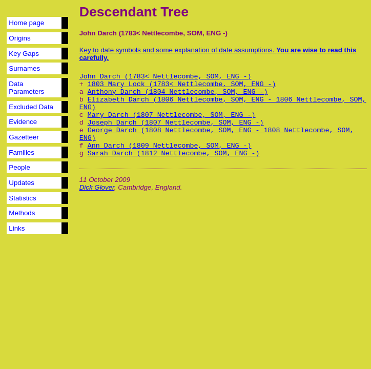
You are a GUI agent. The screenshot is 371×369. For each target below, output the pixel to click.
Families (21, 152)
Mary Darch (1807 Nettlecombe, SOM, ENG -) (172, 115)
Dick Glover (96, 187)
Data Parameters (26, 87)
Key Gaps (24, 53)
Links (17, 228)
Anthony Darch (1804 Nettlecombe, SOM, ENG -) (178, 92)
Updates (21, 183)
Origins (19, 38)
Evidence (23, 122)
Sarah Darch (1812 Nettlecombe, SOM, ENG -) (174, 153)
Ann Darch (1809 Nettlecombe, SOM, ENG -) (170, 146)
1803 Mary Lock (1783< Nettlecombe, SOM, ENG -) (182, 84)
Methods (22, 213)
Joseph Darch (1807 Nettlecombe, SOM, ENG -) (176, 123)
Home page (26, 23)
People (19, 167)
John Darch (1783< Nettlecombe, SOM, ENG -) (165, 76)
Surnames (24, 68)
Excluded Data (31, 107)
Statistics (22, 198)
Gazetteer (24, 137)
